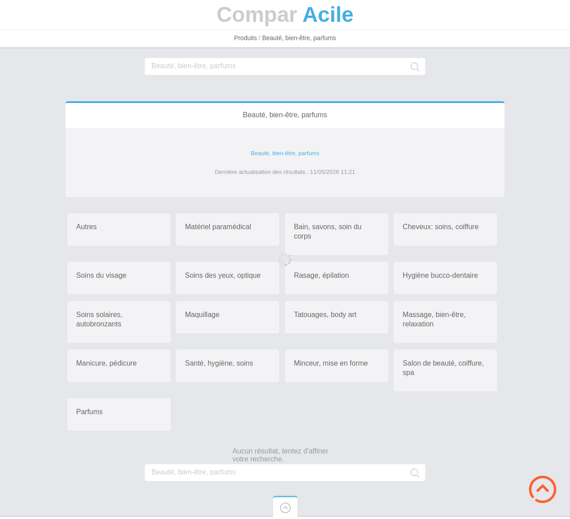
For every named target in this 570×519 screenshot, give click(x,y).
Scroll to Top (543, 489)
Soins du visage (101, 275)
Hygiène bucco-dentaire (440, 275)
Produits (245, 37)
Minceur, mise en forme (331, 363)
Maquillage (202, 314)
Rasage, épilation (321, 275)
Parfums (89, 412)
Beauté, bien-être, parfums (299, 37)
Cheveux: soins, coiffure (440, 227)
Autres (86, 227)
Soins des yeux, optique (223, 275)
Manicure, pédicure (106, 363)
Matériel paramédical (218, 227)
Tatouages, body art (325, 314)
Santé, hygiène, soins (219, 363)
